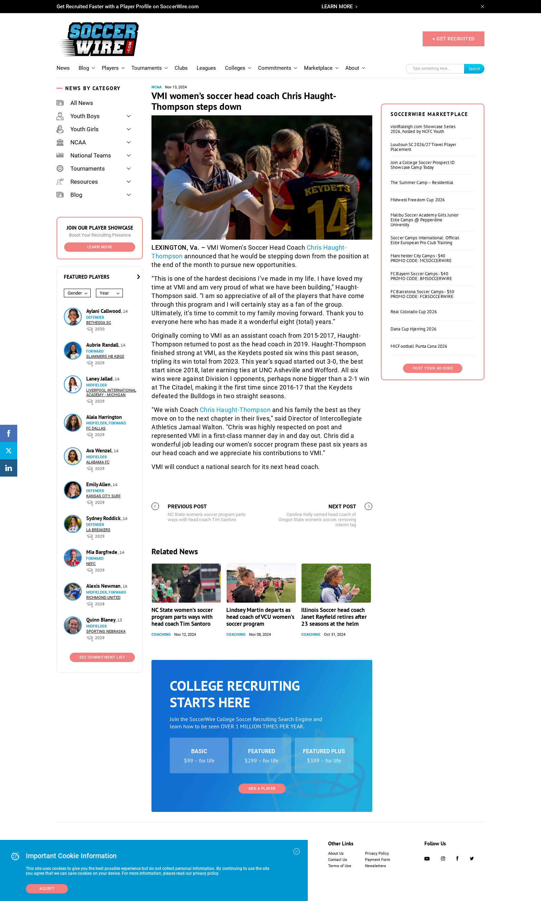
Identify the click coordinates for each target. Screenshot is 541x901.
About (352, 68)
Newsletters (375, 866)
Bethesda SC (98, 322)
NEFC (91, 564)
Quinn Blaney (101, 619)
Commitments (274, 68)
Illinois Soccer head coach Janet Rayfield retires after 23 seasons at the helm (334, 616)
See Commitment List (102, 657)
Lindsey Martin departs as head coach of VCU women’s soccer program (260, 616)
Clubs (181, 68)
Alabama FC (97, 462)
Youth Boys (78, 116)
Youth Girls (78, 129)
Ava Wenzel (99, 450)
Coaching (161, 634)
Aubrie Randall (103, 345)
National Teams (84, 155)
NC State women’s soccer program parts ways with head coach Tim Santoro (182, 616)
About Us (336, 853)
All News (75, 102)
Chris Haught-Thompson (235, 409)
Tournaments (146, 68)
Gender (75, 293)
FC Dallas (96, 428)
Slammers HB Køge (105, 356)
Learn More (99, 247)
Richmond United (103, 597)
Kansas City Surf (103, 496)
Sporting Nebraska (106, 631)
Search (474, 68)
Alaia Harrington (104, 417)
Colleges (235, 68)
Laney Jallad (100, 378)
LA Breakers (98, 530)
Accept (47, 888)
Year (104, 293)
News (63, 68)
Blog (84, 68)
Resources (77, 181)
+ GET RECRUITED (453, 38)
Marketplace (318, 68)
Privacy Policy (377, 853)
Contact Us (337, 859)
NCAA (71, 142)
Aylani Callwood (104, 311)
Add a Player (262, 788)
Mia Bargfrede (102, 552)
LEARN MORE (337, 6)
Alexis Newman (104, 586)
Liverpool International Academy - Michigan (111, 392)
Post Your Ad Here (433, 368)
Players (110, 68)
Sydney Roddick (104, 518)
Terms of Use (339, 866)
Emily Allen (99, 484)
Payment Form (377, 859)
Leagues (206, 68)
